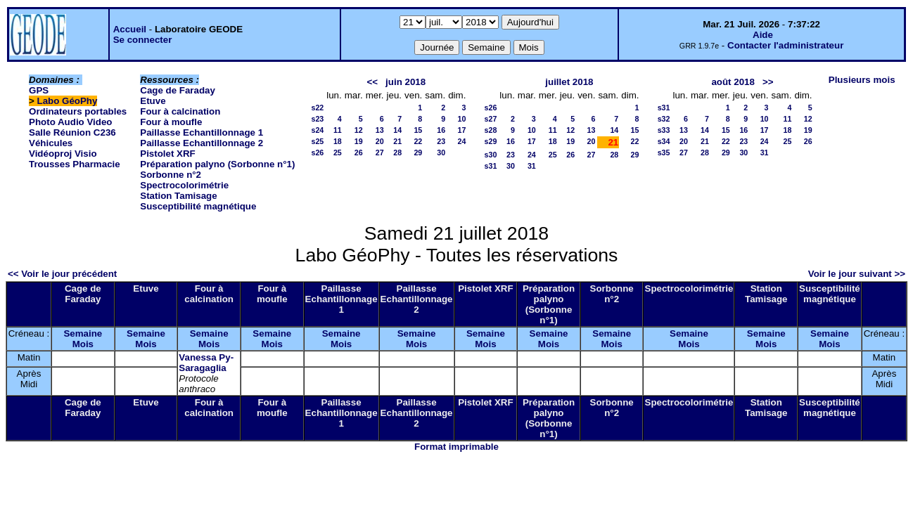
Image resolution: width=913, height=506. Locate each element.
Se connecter (142, 39)
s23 (317, 119)
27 (380, 152)
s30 (491, 154)
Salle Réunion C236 (72, 132)
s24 (317, 130)
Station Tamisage (178, 195)
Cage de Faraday (177, 90)
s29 (491, 141)
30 (441, 152)
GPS (39, 90)
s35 (664, 152)
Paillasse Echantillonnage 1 (201, 132)
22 (418, 141)
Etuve (152, 101)
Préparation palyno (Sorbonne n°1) (217, 164)
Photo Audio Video (70, 122)
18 (337, 141)
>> (768, 82)
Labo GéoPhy (67, 101)
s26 (317, 152)
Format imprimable (456, 446)
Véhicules (50, 143)
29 (418, 152)
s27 (491, 119)
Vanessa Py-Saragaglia (206, 362)
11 (337, 130)
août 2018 (733, 82)
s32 (664, 119)
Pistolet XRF (168, 153)
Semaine (82, 333)
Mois (83, 344)
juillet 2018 (569, 82)
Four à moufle (171, 122)
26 (359, 152)
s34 (664, 141)
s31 (491, 166)
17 (462, 130)
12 (359, 130)
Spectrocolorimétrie (184, 185)
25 (337, 152)
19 (359, 141)
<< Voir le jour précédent (62, 273)
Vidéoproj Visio (63, 153)
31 (532, 166)
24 (462, 141)
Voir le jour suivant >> (856, 273)
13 (380, 130)
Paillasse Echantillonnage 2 (201, 143)
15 (418, 130)
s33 (664, 130)
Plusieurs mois (862, 79)
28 (397, 152)
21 (397, 141)
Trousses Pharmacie (74, 164)
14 (397, 130)
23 (441, 141)
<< (372, 82)
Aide (763, 35)
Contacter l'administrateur (785, 45)
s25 (317, 141)
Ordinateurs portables (78, 111)
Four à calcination (180, 111)
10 (462, 119)
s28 (491, 130)
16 (441, 130)
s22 (317, 107)
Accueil (129, 29)
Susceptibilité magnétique (198, 206)
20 (380, 141)
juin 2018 (405, 82)
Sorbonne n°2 (170, 174)
